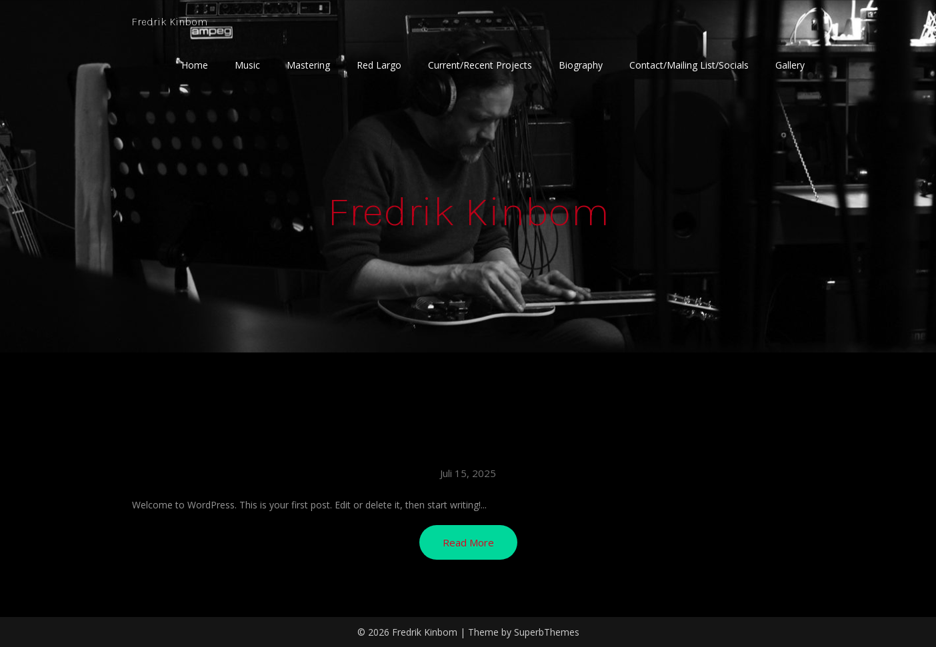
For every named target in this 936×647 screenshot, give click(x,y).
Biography (581, 65)
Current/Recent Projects (480, 65)
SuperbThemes (546, 632)
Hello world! (468, 446)
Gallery (790, 65)
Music (247, 65)
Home (194, 65)
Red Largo (379, 65)
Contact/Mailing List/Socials (689, 65)
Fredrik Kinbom (176, 21)
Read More (468, 542)
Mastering (308, 65)
